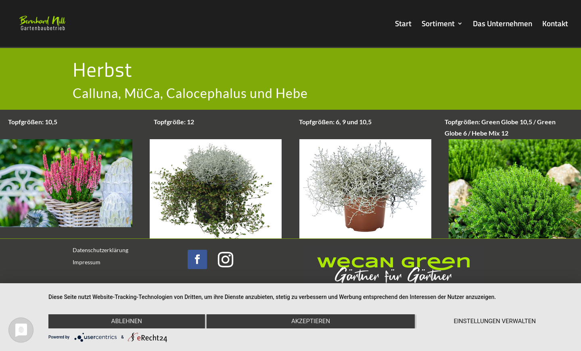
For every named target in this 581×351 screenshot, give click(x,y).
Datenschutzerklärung (100, 250)
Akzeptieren (310, 321)
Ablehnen (126, 321)
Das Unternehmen (502, 25)
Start (403, 25)
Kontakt (555, 25)
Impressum (86, 262)
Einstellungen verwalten (494, 321)
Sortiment (438, 25)
